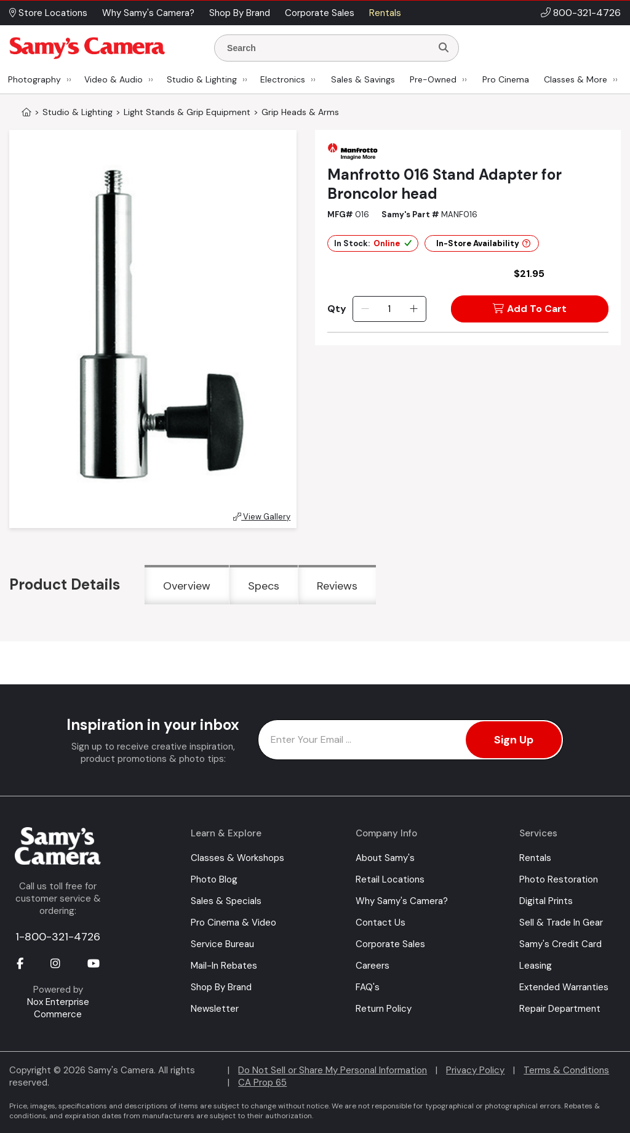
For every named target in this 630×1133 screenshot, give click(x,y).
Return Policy (384, 1009)
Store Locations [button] (48, 13)
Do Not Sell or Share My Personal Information (332, 1070)
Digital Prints (546, 901)
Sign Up (513, 739)
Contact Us (380, 922)
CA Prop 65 (262, 1082)
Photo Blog (214, 879)
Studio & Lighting (202, 79)
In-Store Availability (483, 243)
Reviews (337, 586)
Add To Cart (530, 308)
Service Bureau (222, 944)
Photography (34, 79)
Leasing (535, 965)
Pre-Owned (433, 79)
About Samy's (385, 858)
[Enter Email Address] (411, 739)
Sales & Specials (226, 901)
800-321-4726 (587, 12)
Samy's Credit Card (560, 944)
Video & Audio (113, 79)
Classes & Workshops (237, 858)
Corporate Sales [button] (319, 13)
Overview (186, 586)
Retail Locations (390, 879)
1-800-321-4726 (57, 936)
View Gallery (261, 516)
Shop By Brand (221, 987)
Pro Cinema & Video (233, 922)
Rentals (535, 858)
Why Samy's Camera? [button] (148, 13)
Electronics (282, 79)
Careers (372, 965)
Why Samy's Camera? (402, 901)
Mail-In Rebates (224, 965)
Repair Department (559, 1009)
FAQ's (368, 987)
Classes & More (575, 79)
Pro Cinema (505, 79)
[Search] (443, 48)
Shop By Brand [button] (239, 13)
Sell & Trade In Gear (561, 922)
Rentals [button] (385, 13)
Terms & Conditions (566, 1070)
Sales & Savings (363, 79)
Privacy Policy (475, 1070)
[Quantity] (389, 309)
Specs (263, 586)
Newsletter (215, 1009)
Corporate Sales (390, 944)
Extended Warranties (563, 987)
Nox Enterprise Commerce (58, 1008)
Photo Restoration (558, 879)
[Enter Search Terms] (328, 48)
